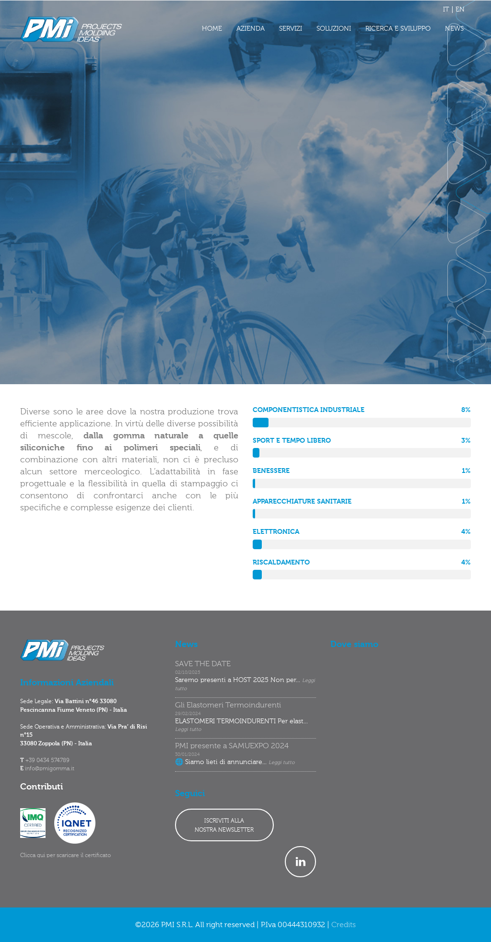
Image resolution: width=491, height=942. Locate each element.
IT (446, 9)
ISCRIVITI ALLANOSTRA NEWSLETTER (224, 825)
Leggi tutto (188, 729)
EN (460, 9)
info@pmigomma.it (49, 769)
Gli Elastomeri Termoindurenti (228, 705)
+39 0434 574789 (47, 761)
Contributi (41, 787)
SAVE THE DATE (203, 664)
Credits (343, 925)
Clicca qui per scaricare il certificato (65, 856)
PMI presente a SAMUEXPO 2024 (232, 746)
